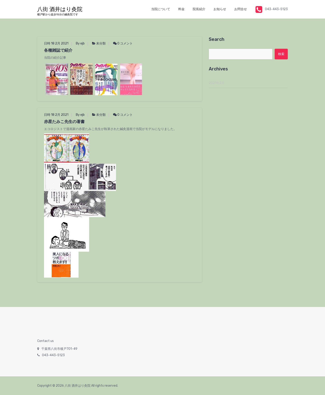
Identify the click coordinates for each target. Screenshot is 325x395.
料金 (181, 9)
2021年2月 (217, 83)
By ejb (80, 43)
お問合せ (240, 9)
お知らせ (220, 9)
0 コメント (123, 43)
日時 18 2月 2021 (56, 43)
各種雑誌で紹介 (58, 50)
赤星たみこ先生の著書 (64, 121)
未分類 (101, 43)
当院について (160, 9)
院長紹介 (199, 9)
